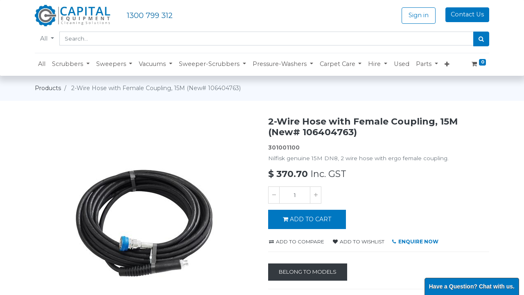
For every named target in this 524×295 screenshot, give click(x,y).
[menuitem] (42, 64)
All (44, 38)
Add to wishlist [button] (358, 241)
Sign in (419, 15)
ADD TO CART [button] (307, 219)
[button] (71, 64)
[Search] (481, 39)
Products (48, 88)
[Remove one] (274, 195)
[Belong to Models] (307, 272)
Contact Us (467, 14)
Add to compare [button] (296, 241)
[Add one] (315, 195)
